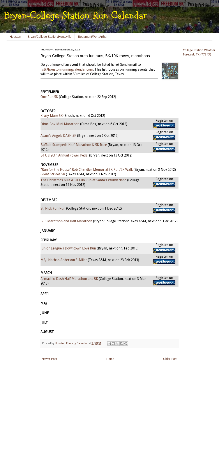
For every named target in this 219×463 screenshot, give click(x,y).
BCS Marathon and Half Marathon (66, 221)
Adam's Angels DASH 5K (58, 136)
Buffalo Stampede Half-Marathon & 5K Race (74, 145)
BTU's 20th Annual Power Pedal (64, 155)
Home (110, 359)
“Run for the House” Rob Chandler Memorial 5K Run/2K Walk (87, 170)
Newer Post (49, 359)
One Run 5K (49, 97)
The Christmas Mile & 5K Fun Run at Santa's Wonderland (83, 180)
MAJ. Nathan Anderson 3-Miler (64, 260)
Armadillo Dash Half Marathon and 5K (69, 279)
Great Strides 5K (53, 174)
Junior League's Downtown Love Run (68, 248)
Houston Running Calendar (71, 343)
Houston (15, 36)
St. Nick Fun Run (53, 208)
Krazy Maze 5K (52, 116)
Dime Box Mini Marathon (60, 124)
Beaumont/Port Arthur (93, 36)
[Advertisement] (19, 114)
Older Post (170, 359)
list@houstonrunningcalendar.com (67, 69)
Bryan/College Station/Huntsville (49, 36)
